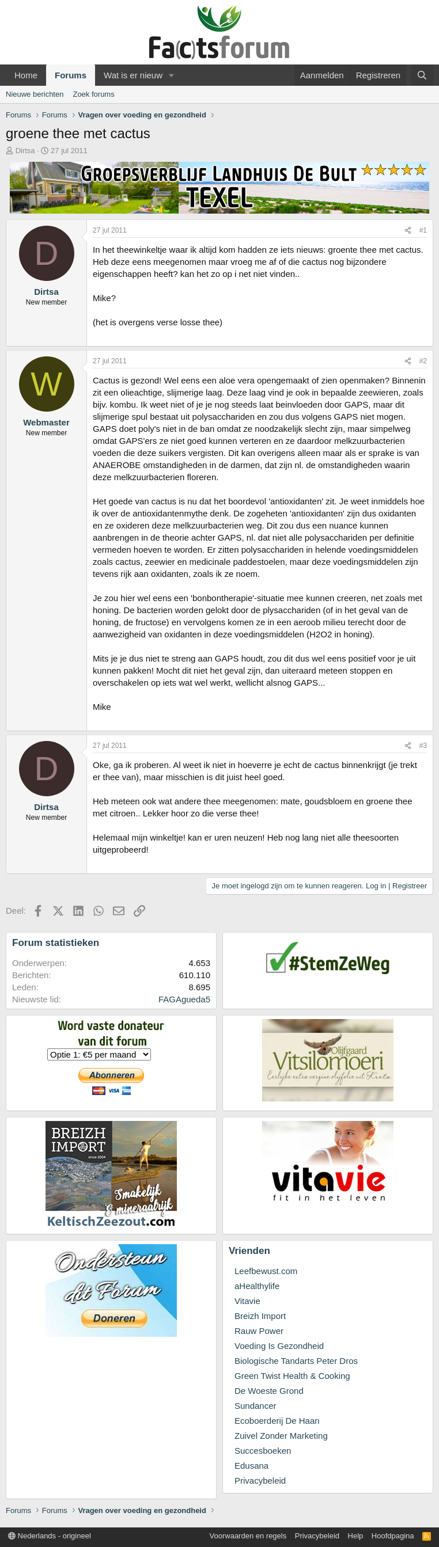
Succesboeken (262, 1450)
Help (356, 1535)
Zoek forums (93, 94)
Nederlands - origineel (49, 1535)
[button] (172, 75)
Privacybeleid (260, 1480)
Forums (70, 75)
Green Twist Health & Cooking (292, 1376)
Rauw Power (258, 1331)
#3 (423, 746)
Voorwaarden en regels (248, 1535)
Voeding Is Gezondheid (279, 1346)
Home (25, 75)
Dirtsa (25, 150)
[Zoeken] (422, 75)
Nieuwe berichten (34, 94)
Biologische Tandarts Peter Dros (296, 1361)
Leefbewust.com (265, 1271)
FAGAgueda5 (184, 999)
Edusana (251, 1465)
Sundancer (255, 1406)
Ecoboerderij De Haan (277, 1421)
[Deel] (407, 230)
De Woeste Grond (269, 1391)
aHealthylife (256, 1286)
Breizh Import (260, 1316)
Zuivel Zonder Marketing (281, 1435)
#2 (423, 361)
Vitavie (247, 1301)
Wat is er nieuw (133, 75)
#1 (423, 230)
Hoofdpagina (393, 1535)
